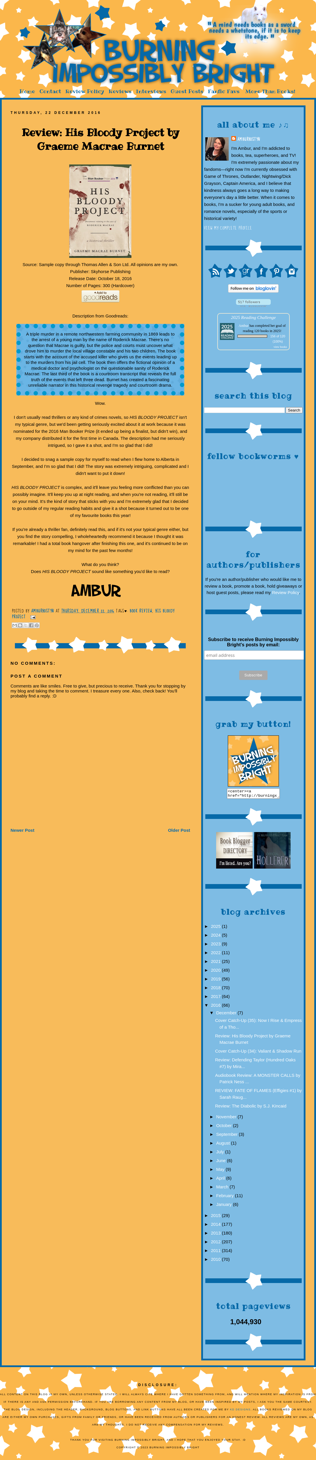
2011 (216, 1252)
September (227, 1135)
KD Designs (240, 1411)
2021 (216, 963)
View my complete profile (228, 228)
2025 (216, 928)
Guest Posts (187, 91)
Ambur (244, 326)
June (221, 1162)
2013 (216, 1234)
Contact (50, 91)
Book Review (141, 611)
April (221, 1179)
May (221, 1171)
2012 (216, 1243)
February (225, 1197)
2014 (216, 1225)
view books (280, 346)
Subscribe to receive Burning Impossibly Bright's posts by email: (253, 642)
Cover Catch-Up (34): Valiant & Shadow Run (258, 1052)
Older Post (179, 830)
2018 (216, 989)
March (223, 1188)
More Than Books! (270, 91)
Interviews (151, 91)
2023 (216, 945)
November (226, 1118)
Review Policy (84, 91)
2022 (216, 954)
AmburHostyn (248, 139)
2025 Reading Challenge (253, 317)
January (224, 1206)
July (220, 1153)
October (224, 1127)
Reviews (120, 91)
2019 (216, 980)
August (223, 1144)
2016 (216, 1006)
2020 (216, 971)
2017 (216, 998)
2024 (216, 936)
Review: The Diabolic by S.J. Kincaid (251, 1107)
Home (27, 91)
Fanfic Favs (223, 91)
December (226, 1014)
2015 (216, 1217)
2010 (216, 1260)
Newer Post (22, 830)
